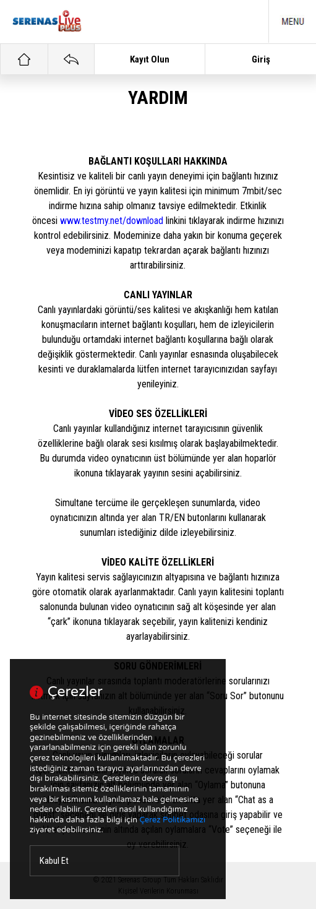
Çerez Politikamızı (172, 820)
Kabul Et (54, 860)
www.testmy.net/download (111, 220)
